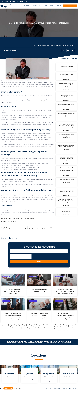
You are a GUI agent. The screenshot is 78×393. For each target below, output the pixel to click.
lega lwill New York (9, 324)
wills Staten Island (66, 330)
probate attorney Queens (17, 326)
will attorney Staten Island (16, 329)
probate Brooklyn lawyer (56, 326)
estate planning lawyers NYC (73, 330)
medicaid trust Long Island (69, 324)
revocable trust (54, 328)
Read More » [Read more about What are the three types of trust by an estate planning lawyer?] (66, 109)
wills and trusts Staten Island (21, 330)
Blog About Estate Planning (43, 45)
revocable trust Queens (49, 328)
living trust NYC (45, 324)
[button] (58, 50)
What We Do (36, 6)
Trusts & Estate (7, 5)
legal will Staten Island (23, 324)
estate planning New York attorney (45, 331)
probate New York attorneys (52, 327)
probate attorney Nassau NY (67, 325)
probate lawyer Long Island (71, 326)
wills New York (62, 330)
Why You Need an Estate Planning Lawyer (66, 75)
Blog (51, 6)
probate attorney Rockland (24, 326)
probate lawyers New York (15, 327)
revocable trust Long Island (23, 328)
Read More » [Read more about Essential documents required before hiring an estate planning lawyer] (66, 89)
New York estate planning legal (27, 325)
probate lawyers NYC (22, 327)
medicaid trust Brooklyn (62, 324)
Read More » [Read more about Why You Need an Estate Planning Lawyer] (66, 79)
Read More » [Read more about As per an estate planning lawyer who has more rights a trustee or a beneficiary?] (66, 141)
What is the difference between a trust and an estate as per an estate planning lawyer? (66, 95)
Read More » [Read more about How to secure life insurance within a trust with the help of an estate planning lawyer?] (66, 205)
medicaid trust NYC (6, 325)
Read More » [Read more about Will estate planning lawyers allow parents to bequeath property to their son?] (66, 120)
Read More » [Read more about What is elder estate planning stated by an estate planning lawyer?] (66, 163)
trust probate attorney (29, 209)
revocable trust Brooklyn (16, 328)
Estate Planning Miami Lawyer (51, 330)
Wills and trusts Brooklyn (63, 329)
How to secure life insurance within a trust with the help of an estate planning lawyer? (66, 201)
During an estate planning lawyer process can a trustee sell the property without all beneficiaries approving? (66, 147)
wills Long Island (57, 330)
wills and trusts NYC (8, 330)
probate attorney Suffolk (31, 326)
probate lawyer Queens (8, 327)
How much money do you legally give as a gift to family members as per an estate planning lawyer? (66, 126)
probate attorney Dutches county (50, 325)
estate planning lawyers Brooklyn (29, 331)
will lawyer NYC (39, 329)
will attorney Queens (10, 329)
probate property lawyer (9, 328)
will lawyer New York (34, 329)
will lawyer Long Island (28, 329)
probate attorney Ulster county (48, 326)
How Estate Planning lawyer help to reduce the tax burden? (66, 65)
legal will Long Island (3, 324)
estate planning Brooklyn (37, 331)
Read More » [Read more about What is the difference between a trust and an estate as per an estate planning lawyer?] (66, 100)
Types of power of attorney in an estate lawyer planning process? (66, 190)
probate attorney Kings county (59, 325)
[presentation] (20, 256)
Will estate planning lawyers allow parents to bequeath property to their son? (66, 115)
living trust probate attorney (44, 88)
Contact (58, 6)
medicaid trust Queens (12, 325)
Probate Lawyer (29, 218)
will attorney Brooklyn (62, 328)
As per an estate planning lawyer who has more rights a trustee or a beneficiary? (66, 136)
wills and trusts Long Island (70, 329)
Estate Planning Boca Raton (32, 330)
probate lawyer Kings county (63, 326)
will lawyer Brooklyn (22, 329)
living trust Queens (50, 324)
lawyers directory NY (30, 328)
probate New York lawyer (59, 327)
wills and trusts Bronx (57, 329)
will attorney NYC (4, 329)
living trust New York (40, 324)
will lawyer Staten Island (50, 329)
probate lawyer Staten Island (29, 327)
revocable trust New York (36, 328)
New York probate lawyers (35, 325)
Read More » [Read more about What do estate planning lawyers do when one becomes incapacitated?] (66, 186)
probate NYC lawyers (72, 327)
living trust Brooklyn (29, 324)
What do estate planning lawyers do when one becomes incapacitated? (66, 181)
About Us (27, 6)
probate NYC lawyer (66, 327)
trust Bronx (58, 328)
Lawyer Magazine (44, 330)
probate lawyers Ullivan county (43, 327)
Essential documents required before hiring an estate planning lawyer (66, 85)
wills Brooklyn (27, 330)
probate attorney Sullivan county (39, 326)
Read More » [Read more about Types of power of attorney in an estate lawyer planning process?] (66, 195)
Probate (22, 218)
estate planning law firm (9, 7)
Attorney (4, 218)
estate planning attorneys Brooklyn (20, 331)
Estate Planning (6, 221)
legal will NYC (13, 324)
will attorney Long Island (68, 328)
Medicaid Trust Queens (14, 388)
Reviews (45, 6)
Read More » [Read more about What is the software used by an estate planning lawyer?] (66, 214)
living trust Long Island (35, 324)
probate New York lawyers (4, 331)
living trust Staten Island (56, 324)
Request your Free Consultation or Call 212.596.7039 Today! (39, 341)
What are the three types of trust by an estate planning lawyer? (66, 105)
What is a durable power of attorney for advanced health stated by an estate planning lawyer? (66, 170)
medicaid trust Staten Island (19, 325)
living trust (44, 101)
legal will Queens (18, 324)
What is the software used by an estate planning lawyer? (66, 210)
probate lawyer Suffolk (36, 327)
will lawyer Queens (44, 329)
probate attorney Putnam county (9, 326)
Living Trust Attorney (13, 218)
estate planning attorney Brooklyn (64, 331)
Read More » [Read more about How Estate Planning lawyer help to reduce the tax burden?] (66, 70)
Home (34, 45)
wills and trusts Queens (14, 330)
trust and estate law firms (11, 331)
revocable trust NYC (43, 328)
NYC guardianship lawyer (42, 325)
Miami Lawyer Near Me (39, 330)
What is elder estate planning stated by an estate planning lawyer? (66, 158)
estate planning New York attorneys (55, 331)
